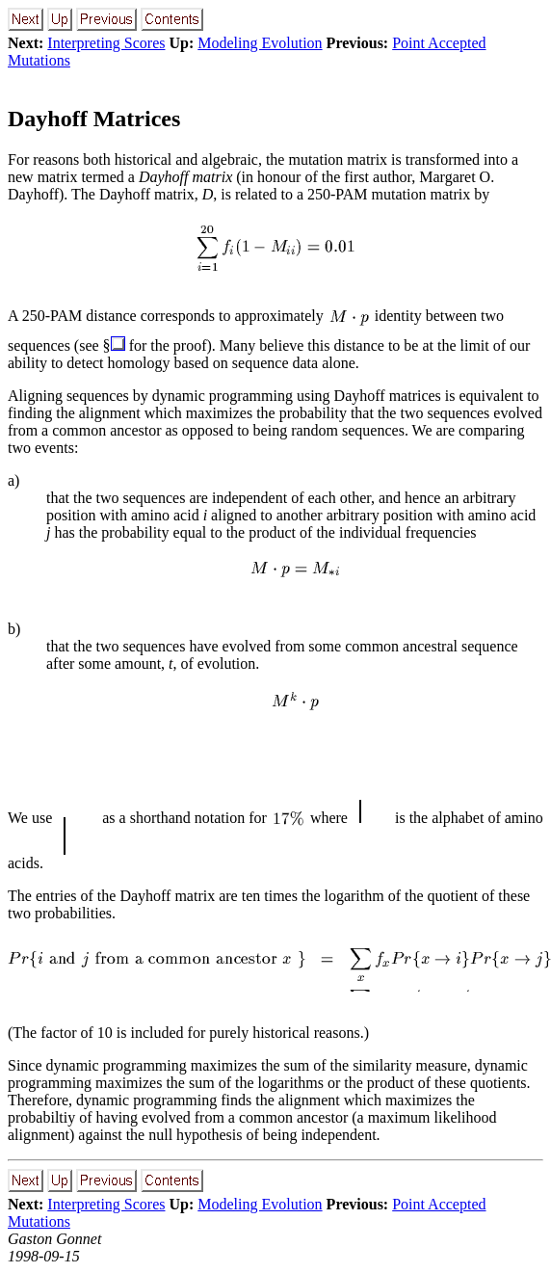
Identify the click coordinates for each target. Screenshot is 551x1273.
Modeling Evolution (259, 43)
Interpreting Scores (106, 43)
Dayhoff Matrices (94, 118)
